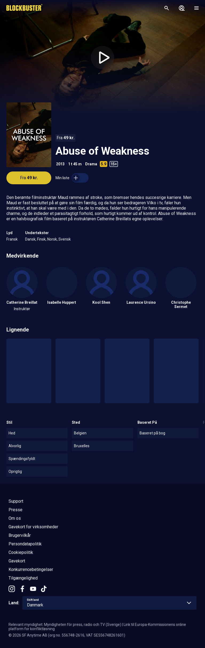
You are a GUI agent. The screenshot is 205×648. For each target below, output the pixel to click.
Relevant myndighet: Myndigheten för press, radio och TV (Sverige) (65, 624)
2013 (60, 164)
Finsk (41, 239)
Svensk (64, 239)
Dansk (30, 239)
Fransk (12, 239)
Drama (91, 164)
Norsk (52, 239)
